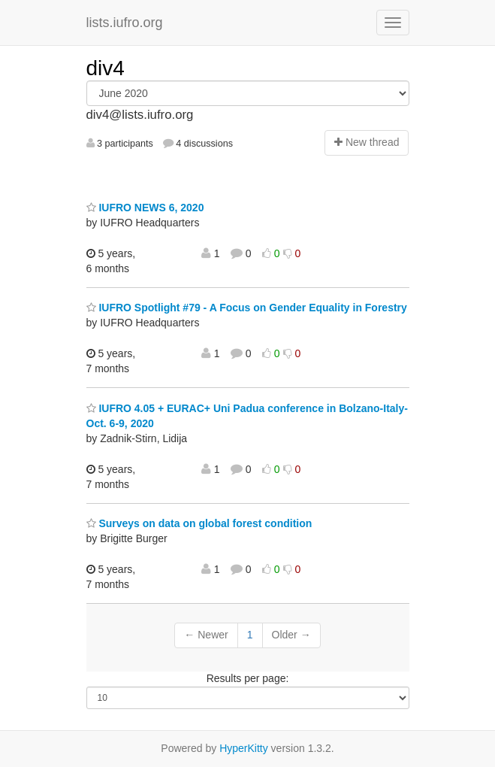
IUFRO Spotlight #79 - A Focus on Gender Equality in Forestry (246, 308)
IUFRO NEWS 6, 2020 (145, 208)
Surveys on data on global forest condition (199, 523)
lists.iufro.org (124, 22)
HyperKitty (243, 748)
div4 (105, 68)
